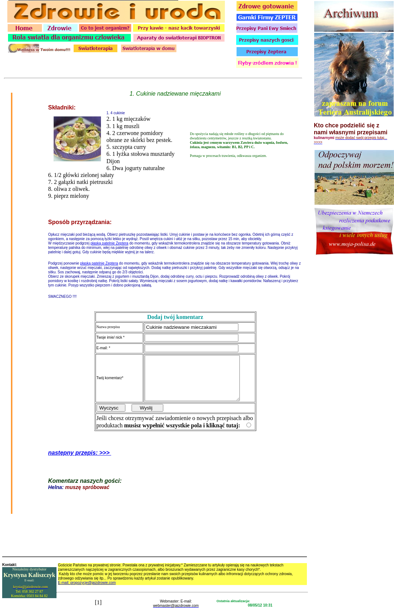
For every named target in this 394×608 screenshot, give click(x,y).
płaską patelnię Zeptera (109, 239)
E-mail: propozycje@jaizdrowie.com (87, 583)
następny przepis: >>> (79, 457)
